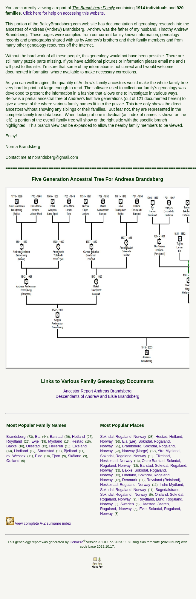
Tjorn (56, 456)
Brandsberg (15, 437)
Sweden (127, 504)
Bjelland (70, 451)
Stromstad (45, 451)
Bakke (11, 446)
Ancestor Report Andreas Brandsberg (97, 391)
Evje (35, 441)
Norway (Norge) (135, 451)
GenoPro (76, 542)
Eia (37, 437)
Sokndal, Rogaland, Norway (123, 437)
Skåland (74, 456)
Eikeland (79, 446)
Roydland (14, 441)
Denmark (129, 480)
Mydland (55, 441)
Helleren (56, 446)
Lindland (21, 451)
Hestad (77, 441)
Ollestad (33, 446)
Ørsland (12, 461)
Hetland (78, 437)
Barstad (56, 437)
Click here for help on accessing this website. (64, 13)
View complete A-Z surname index (38, 523)
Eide (38, 456)
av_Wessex (15, 456)
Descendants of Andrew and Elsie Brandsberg (97, 396)
